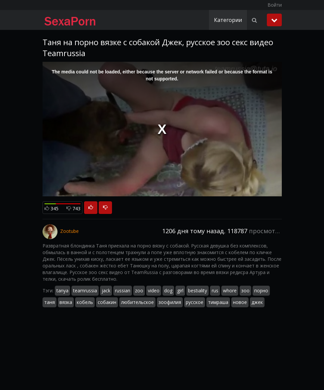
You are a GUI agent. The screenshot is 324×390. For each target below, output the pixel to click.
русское (194, 302)
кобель (85, 302)
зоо (245, 290)
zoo (139, 290)
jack (106, 290)
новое (240, 302)
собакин (107, 302)
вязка (65, 302)
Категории (228, 20)
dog (168, 290)
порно (261, 290)
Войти (275, 5)
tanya (62, 290)
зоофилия (170, 302)
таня (49, 302)
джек (257, 302)
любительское (137, 302)
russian (122, 290)
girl (180, 290)
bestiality (197, 290)
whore (230, 290)
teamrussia (85, 290)
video (154, 290)
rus (215, 290)
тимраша (218, 302)
